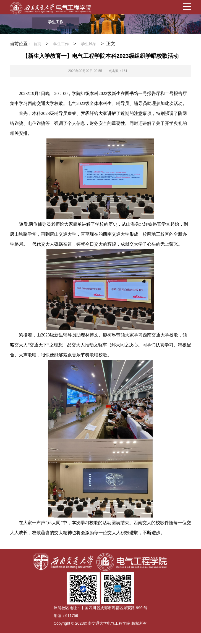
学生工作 (61, 44)
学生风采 (88, 44)
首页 (37, 44)
